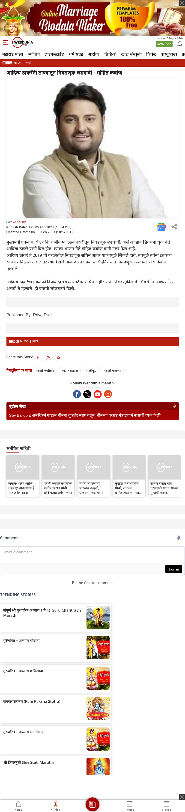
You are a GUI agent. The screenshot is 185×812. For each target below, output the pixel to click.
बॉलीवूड (91, 370)
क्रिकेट (151, 54)
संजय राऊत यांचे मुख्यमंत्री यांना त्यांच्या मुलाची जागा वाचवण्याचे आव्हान (164, 488)
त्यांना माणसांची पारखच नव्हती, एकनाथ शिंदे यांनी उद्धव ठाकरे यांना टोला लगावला (91, 488)
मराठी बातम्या (112, 370)
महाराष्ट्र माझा (12, 54)
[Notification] (179, 43)
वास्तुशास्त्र (169, 54)
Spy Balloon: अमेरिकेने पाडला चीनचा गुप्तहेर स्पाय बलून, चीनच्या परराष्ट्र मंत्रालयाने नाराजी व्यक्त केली (85, 415)
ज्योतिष (34, 54)
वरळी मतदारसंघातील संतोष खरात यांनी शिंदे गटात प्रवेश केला (58, 488)
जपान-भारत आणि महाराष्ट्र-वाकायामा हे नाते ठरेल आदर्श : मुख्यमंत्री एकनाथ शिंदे (22, 488)
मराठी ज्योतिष (45, 370)
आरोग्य (93, 54)
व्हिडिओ (110, 54)
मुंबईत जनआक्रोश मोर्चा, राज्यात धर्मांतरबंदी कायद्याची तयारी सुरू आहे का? (128, 488)
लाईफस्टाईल (54, 54)
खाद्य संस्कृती (131, 54)
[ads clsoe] (182, 797)
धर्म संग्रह (76, 54)
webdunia (20, 222)
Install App (164, 44)
